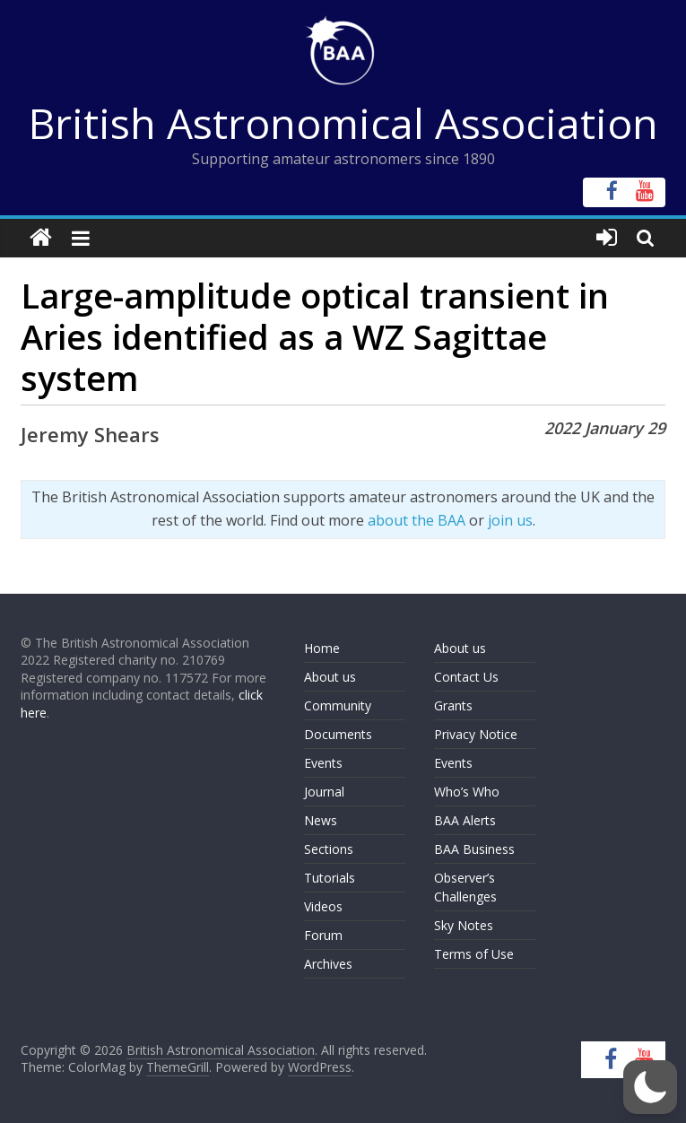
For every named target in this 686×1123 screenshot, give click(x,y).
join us (510, 520)
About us (330, 676)
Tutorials (329, 877)
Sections (328, 848)
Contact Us (466, 676)
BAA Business (474, 848)
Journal (324, 791)
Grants (453, 705)
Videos (323, 906)
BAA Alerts (465, 820)
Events (323, 762)
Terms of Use (474, 953)
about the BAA (416, 520)
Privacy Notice (475, 734)
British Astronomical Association (343, 123)
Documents (338, 734)
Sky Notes (463, 925)
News (320, 820)
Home (322, 648)
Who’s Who (466, 791)
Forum (323, 935)
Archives (328, 963)
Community (337, 705)
